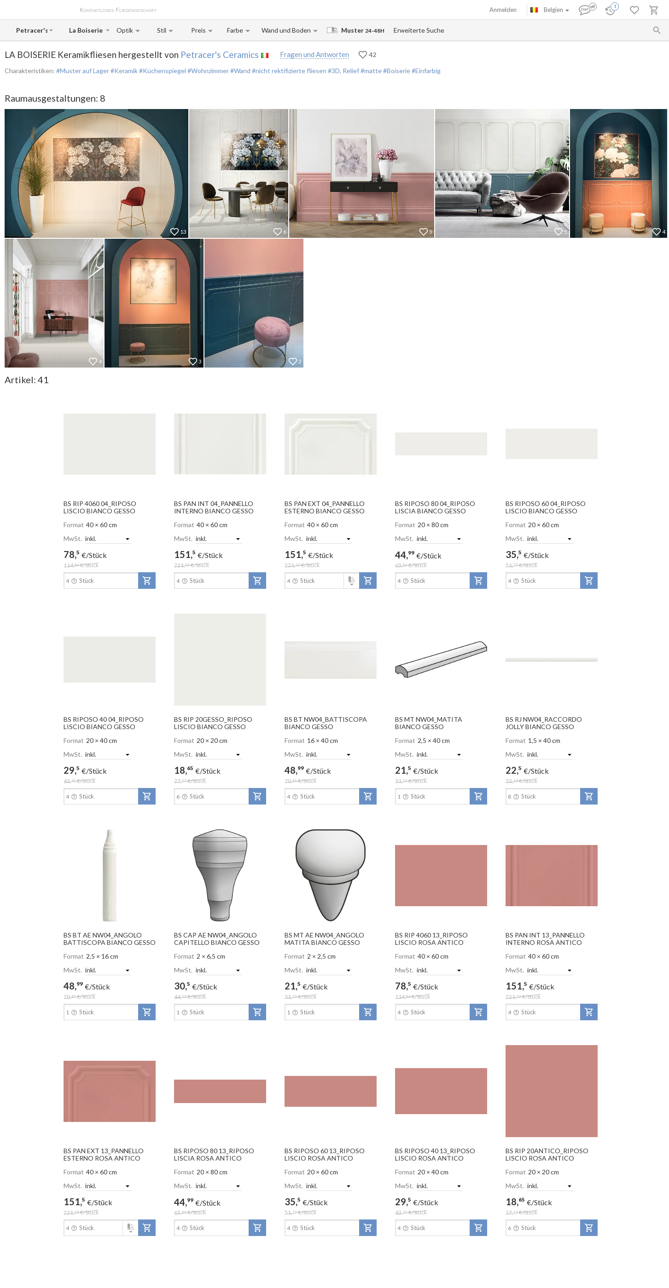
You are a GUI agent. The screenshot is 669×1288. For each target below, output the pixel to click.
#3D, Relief (342, 71)
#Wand (239, 71)
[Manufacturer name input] (31, 30)
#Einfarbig (425, 71)
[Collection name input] (86, 30)
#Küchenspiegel (162, 71)
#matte (370, 71)
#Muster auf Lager (82, 71)
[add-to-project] (147, 580)
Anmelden (503, 9)
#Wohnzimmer (207, 71)
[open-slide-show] (110, 443)
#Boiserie (396, 71)
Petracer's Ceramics (219, 54)
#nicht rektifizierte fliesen (288, 71)
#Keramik (123, 71)
